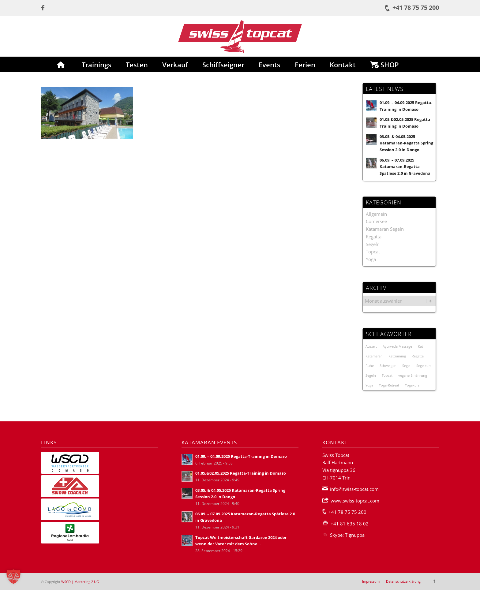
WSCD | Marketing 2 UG (80, 581)
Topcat (373, 251)
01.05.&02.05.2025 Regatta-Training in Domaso (240, 473)
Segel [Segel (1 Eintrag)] (406, 365)
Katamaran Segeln (385, 229)
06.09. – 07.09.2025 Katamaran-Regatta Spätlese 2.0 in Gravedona (405, 166)
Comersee (376, 221)
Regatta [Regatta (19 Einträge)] (418, 356)
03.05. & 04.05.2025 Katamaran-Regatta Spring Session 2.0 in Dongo (406, 143)
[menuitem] (60, 64)
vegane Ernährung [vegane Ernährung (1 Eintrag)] (412, 375)
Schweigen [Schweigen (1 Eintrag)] (388, 365)
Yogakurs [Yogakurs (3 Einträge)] (412, 385)
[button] (13, 576)
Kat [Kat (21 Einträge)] (420, 346)
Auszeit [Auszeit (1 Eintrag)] (371, 346)
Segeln (373, 244)
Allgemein (376, 214)
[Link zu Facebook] (42, 7)
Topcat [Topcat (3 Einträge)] (387, 375)
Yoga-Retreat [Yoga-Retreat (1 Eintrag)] (389, 385)
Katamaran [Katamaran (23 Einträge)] (374, 356)
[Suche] (419, 64)
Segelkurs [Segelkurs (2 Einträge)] (423, 365)
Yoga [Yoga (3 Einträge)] (369, 385)
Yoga (371, 259)
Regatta (373, 236)
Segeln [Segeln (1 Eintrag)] (371, 375)
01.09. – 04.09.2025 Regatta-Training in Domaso (241, 456)
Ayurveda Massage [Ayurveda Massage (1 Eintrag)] (397, 346)
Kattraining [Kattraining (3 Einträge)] (397, 356)
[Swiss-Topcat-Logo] (240, 36)
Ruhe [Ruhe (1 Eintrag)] (370, 365)
